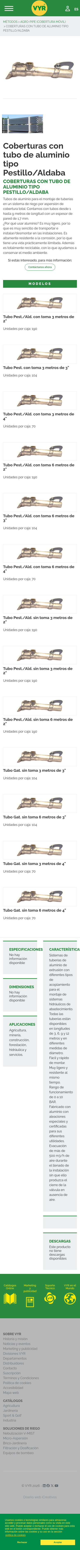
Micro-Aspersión (15, 1438)
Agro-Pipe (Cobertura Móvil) (43, 21)
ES (76, 9)
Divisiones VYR (14, 1354)
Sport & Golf (12, 1415)
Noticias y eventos (16, 1344)
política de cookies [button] (15, 1535)
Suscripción (12, 1373)
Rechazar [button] (22, 1542)
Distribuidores (13, 1363)
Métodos (10, 21)
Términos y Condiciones (21, 1378)
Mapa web (11, 1393)
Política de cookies (17, 1383)
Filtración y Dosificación (20, 1448)
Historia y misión (15, 1339)
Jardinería (10, 1411)
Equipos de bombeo (18, 1453)
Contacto (10, 1368)
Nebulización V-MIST (19, 1433)
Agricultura (11, 1406)
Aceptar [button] (58, 1542)
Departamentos (15, 1358)
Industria (9, 1420)
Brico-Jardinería (15, 1443)
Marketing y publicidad (20, 1349)
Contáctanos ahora (40, 267)
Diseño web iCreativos (40, 1497)
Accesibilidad (13, 1388)
